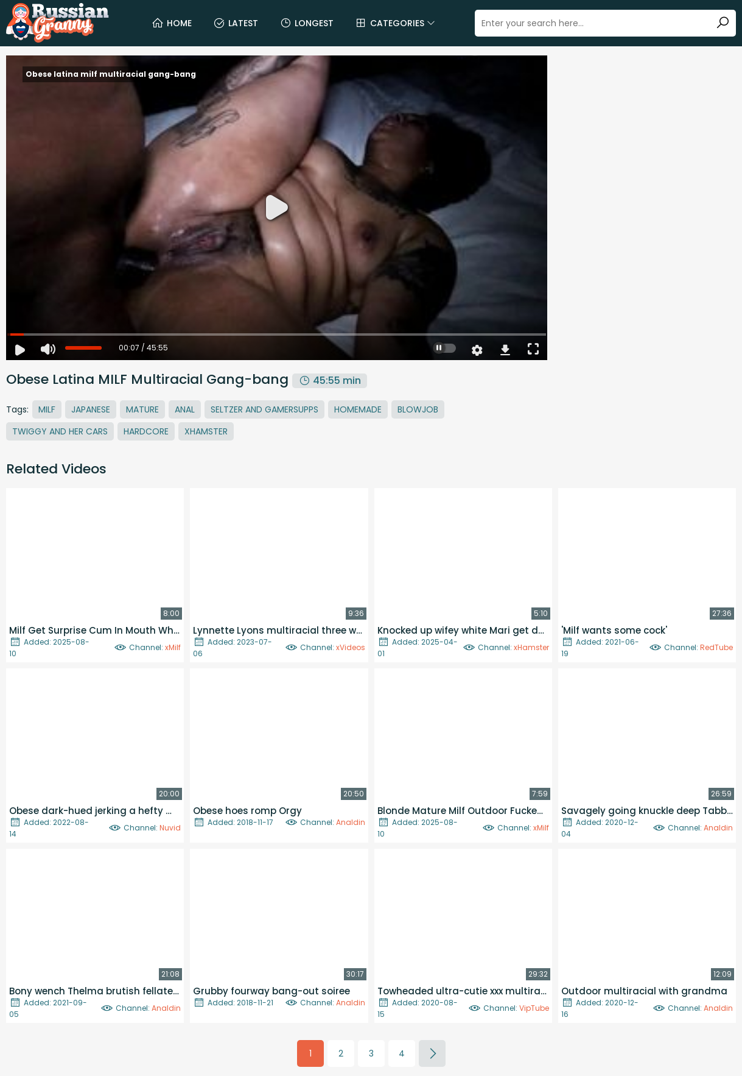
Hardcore (146, 431)
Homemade (358, 409)
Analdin (350, 822)
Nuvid (170, 828)
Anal (185, 409)
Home (172, 23)
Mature (142, 409)
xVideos (350, 647)
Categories (395, 23)
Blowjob (417, 409)
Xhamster (206, 431)
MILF (46, 409)
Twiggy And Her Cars (60, 431)
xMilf (173, 647)
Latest (235, 23)
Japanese (90, 409)
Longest (306, 23)
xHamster (531, 647)
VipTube (534, 1008)
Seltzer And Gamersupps (264, 409)
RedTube (716, 647)
